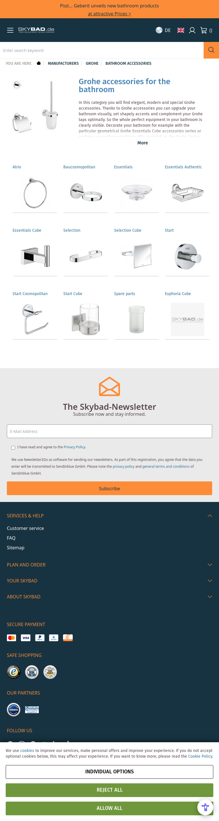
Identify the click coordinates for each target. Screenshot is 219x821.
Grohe (93, 63)
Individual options (109, 772)
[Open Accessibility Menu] (205, 807)
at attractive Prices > (109, 13)
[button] (10, 30)
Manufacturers (64, 63)
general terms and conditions (166, 466)
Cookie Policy (200, 756)
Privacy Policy (74, 447)
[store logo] (36, 30)
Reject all (110, 790)
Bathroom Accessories (128, 63)
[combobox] (102, 50)
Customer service (25, 528)
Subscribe (109, 488)
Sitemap (16, 547)
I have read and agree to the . (51, 447)
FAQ (11, 538)
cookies (27, 751)
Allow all (109, 808)
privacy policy (123, 466)
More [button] (142, 143)
